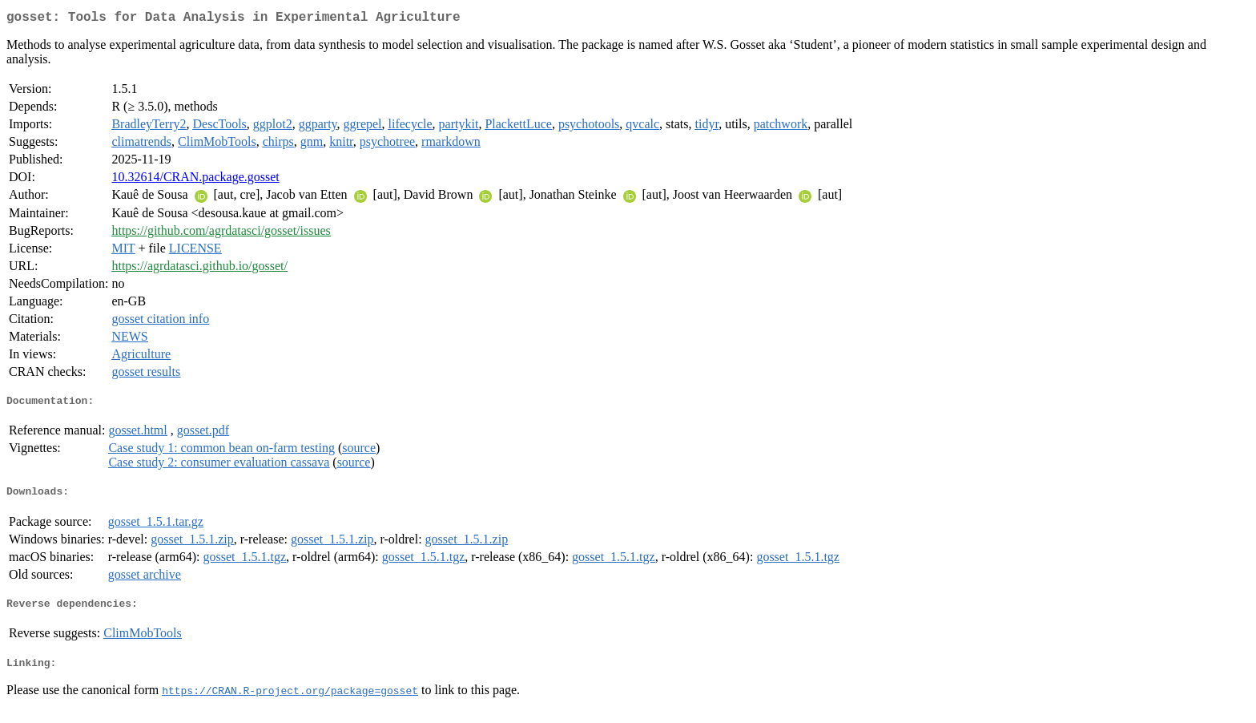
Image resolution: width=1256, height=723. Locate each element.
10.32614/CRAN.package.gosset (195, 180)
